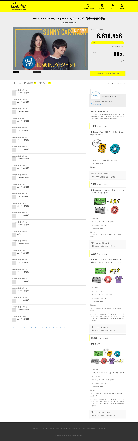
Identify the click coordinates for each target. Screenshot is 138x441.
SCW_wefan (97, 104)
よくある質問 (100, 428)
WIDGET (36, 72)
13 (53, 327)
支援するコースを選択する (107, 73)
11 (46, 327)
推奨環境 (46, 428)
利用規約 (52, 428)
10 (42, 327)
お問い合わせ (91, 428)
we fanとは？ (37, 428)
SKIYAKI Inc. (79, 435)
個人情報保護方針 (62, 428)
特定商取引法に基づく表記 (77, 428)
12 (49, 327)
